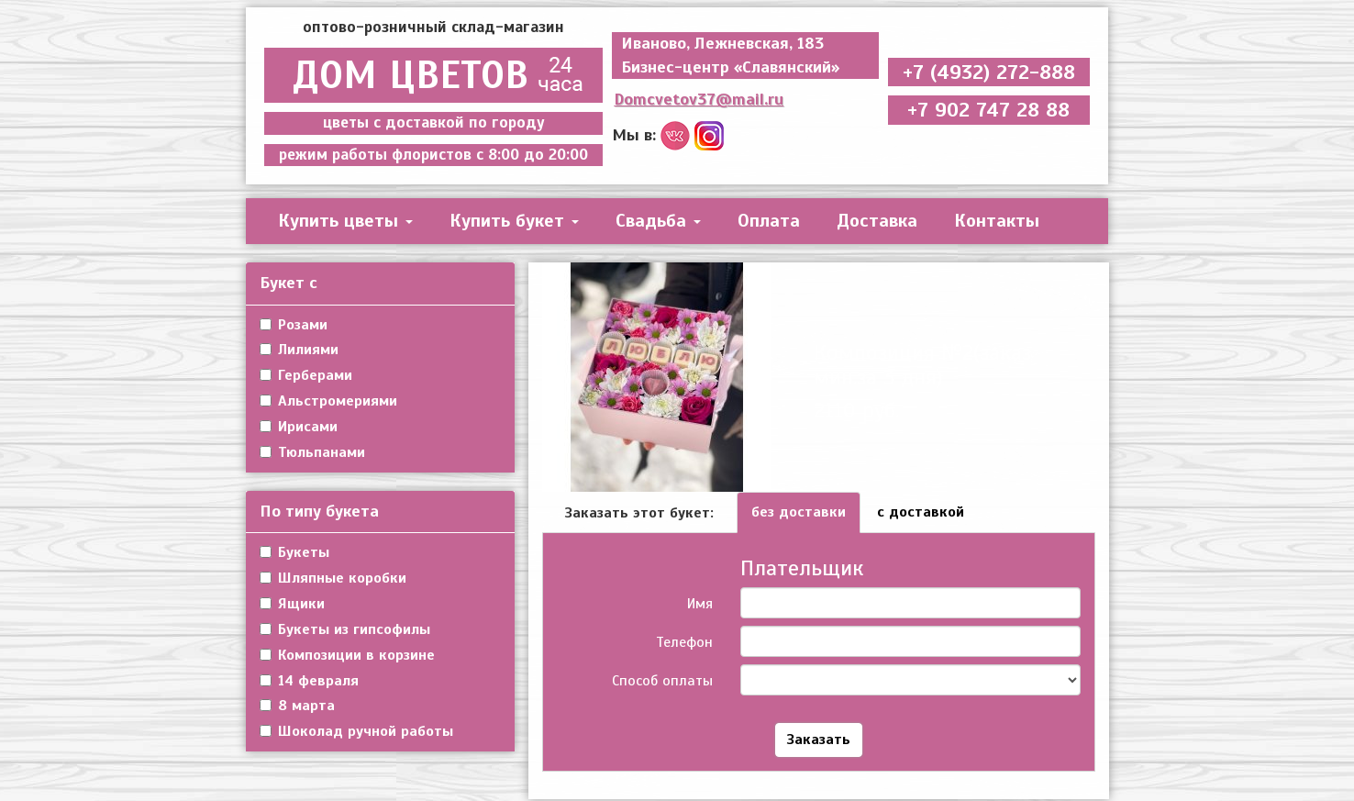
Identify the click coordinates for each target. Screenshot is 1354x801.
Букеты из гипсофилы (345, 629)
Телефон (684, 642)
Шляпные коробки (333, 578)
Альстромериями (328, 401)
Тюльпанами (312, 452)
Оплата (769, 220)
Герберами (306, 375)
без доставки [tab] (798, 512)
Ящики (292, 604)
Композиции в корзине (347, 655)
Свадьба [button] (658, 220)
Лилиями (299, 349)
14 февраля (309, 681)
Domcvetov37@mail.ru (698, 99)
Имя (700, 604)
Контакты (996, 220)
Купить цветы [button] (345, 220)
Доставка (877, 220)
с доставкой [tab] (920, 512)
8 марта (297, 705)
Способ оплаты (662, 681)
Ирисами (299, 426)
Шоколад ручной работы (356, 731)
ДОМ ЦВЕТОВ (433, 75)
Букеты (294, 552)
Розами (293, 325)
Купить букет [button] (514, 220)
